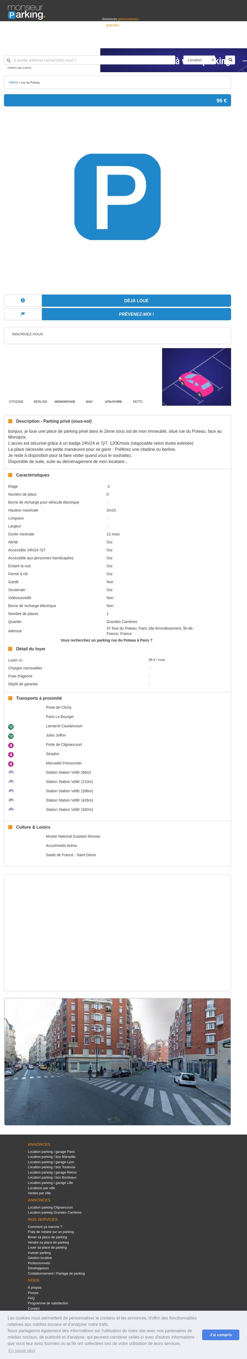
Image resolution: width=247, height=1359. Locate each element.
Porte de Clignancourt (64, 744)
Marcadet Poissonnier (64, 763)
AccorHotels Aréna (61, 845)
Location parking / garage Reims (52, 1172)
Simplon (52, 754)
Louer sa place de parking (47, 1247)
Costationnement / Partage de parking (56, 1273)
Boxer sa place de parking (47, 1237)
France (205, 42)
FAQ (31, 1298)
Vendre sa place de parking (48, 1242)
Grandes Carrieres (122, 622)
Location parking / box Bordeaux (52, 1177)
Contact (34, 1308)
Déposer (190, 42)
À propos (34, 1287)
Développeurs (38, 1268)
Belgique (219, 42)
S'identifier (173, 42)
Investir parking (39, 1253)
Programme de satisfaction (48, 1303)
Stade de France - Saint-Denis (71, 855)
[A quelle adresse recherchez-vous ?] (89, 60)
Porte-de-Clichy (58, 707)
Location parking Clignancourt (50, 1207)
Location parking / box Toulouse (51, 1167)
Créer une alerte (19, 68)
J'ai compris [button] (221, 1335)
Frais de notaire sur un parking (51, 1232)
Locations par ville (41, 1188)
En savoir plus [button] (21, 1350)
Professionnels (151, 42)
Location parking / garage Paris (51, 1152)
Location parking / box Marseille (51, 1157)
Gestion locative (40, 1258)
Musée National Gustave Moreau (73, 836)
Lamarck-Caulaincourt (64, 726)
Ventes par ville (39, 1193)
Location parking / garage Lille (50, 1183)
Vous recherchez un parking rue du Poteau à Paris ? (107, 640)
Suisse (234, 42)
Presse (33, 1293)
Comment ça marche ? (45, 1227)
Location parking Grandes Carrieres (54, 1212)
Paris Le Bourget (59, 717)
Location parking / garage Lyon (51, 1162)
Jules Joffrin (56, 735)
